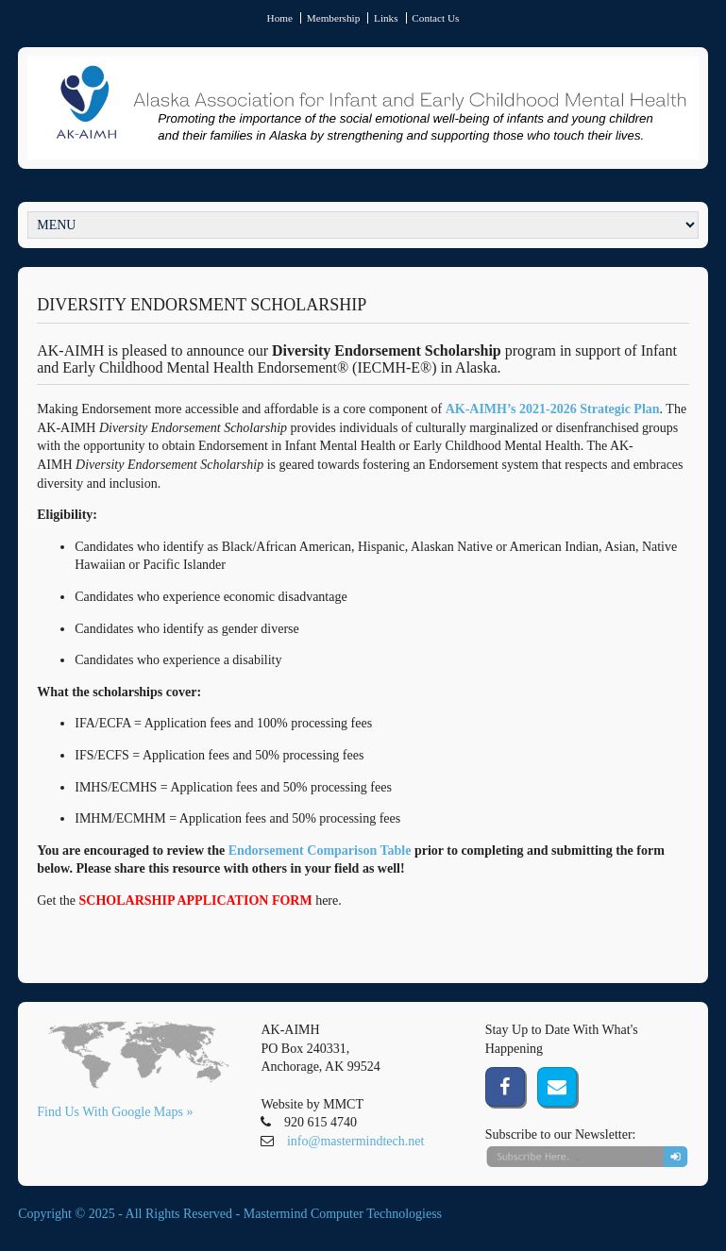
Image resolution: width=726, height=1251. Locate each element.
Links (385, 18)
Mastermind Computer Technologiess (343, 1214)
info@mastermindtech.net (355, 1141)
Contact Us (435, 18)
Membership (334, 18)
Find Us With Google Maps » (115, 1112)
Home (280, 18)
